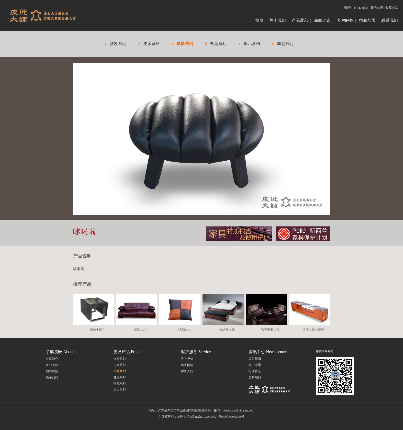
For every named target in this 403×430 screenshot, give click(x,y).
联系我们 (389, 20)
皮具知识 (255, 377)
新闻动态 (322, 20)
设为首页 (377, 8)
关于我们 (277, 20)
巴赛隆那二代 (270, 330)
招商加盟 (367, 20)
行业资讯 (255, 371)
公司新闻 (255, 359)
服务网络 (187, 365)
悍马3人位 (141, 330)
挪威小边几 (97, 330)
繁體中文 (350, 8)
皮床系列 (151, 43)
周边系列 (285, 43)
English (364, 8)
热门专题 (255, 365)
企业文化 (52, 365)
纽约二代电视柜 (313, 330)
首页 (259, 20)
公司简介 (52, 359)
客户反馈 (187, 359)
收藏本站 (392, 8)
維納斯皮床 (227, 330)
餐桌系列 (218, 43)
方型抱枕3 (184, 330)
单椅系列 (185, 43)
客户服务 (345, 20)
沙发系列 (118, 43)
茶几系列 (251, 43)
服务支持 (187, 371)
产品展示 (300, 20)
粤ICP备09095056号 (231, 416)
